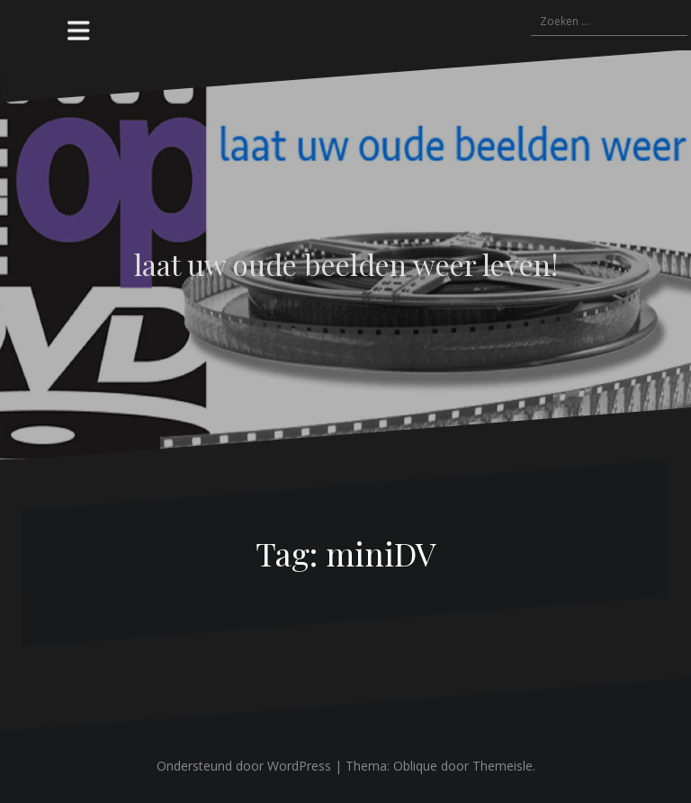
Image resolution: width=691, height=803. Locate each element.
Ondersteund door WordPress (244, 765)
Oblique (415, 765)
